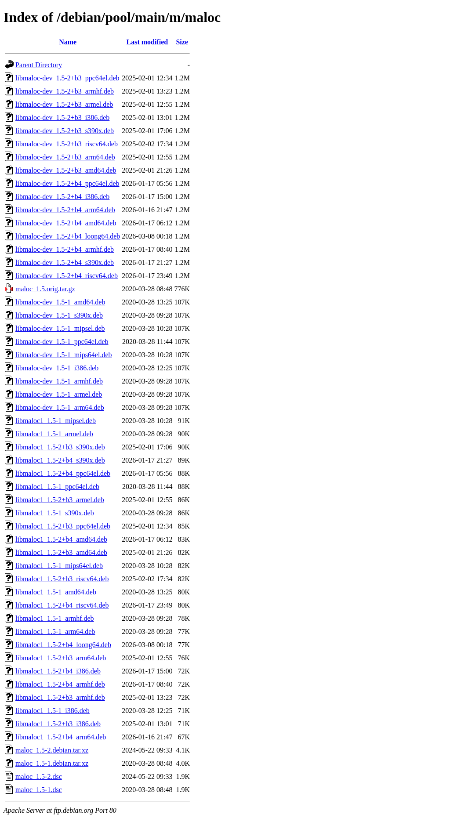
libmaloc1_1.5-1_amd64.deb (55, 592)
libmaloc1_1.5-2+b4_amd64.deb (61, 539)
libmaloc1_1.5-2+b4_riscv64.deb (62, 605)
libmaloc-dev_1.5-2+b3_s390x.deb (64, 130)
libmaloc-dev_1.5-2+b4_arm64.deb (65, 210)
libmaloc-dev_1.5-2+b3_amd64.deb (65, 170)
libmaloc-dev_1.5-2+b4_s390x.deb (64, 262)
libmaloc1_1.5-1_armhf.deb (54, 618)
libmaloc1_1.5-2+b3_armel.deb (59, 499)
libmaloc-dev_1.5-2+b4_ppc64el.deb (67, 183)
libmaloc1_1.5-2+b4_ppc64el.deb (62, 473)
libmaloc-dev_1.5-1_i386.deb (56, 368)
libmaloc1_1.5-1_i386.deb (52, 710)
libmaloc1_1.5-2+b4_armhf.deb (60, 684)
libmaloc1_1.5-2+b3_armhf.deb (60, 697)
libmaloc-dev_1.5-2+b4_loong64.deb (67, 236)
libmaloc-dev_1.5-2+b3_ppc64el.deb (67, 78)
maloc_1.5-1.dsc (38, 789)
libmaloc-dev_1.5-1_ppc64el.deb (62, 341)
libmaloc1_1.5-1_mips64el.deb (59, 565)
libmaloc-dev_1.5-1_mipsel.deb (60, 328)
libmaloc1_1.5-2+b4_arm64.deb (60, 737)
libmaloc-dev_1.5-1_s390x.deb (59, 315)
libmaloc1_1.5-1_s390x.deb (54, 513)
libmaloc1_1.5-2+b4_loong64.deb (63, 644)
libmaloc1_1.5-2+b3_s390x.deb (60, 447)
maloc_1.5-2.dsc (38, 776)
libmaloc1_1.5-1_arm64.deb (55, 631)
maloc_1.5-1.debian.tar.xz (51, 763)
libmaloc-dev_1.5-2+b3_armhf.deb (64, 91)
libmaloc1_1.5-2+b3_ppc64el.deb (62, 526)
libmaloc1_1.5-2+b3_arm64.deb (60, 658)
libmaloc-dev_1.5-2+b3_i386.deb (62, 117)
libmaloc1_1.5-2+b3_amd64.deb (61, 552)
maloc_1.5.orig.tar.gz (45, 289)
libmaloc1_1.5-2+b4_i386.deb (58, 671)
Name (67, 42)
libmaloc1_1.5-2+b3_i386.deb (58, 724)
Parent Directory (38, 65)
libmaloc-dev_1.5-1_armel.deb (58, 394)
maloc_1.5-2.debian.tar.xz (51, 750)
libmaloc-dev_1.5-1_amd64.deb (60, 302)
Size (182, 42)
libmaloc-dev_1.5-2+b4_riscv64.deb (66, 275)
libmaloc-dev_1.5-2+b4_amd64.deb (65, 223)
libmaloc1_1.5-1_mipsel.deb (55, 420)
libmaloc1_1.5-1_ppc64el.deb (57, 486)
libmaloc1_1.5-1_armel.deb (54, 434)
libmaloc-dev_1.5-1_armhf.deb (59, 381)
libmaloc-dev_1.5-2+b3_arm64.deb (65, 157)
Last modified (147, 42)
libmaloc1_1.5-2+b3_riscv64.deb (62, 579)
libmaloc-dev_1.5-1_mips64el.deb (63, 354)
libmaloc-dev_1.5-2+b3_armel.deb (64, 104)
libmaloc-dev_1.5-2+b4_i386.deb (62, 196)
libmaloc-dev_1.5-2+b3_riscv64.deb (66, 144)
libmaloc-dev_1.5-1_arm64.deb (59, 407)
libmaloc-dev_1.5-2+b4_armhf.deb (64, 249)
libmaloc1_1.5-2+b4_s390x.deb (60, 460)
